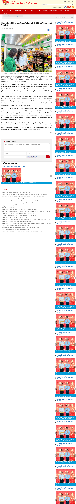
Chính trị (9, 10)
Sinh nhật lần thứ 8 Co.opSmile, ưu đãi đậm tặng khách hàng (15, 229)
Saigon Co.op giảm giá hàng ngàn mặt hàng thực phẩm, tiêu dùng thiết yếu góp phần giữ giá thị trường (24, 200)
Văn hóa (5, 13)
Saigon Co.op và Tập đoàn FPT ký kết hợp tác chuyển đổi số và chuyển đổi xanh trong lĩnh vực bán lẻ (24, 194)
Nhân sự (45, 10)
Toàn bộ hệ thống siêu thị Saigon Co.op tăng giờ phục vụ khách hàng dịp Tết (19, 215)
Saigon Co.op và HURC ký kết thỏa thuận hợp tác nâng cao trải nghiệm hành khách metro (22, 202)
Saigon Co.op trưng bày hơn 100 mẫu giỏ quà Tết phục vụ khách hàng (17, 221)
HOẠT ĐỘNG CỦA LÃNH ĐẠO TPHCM (14, 166)
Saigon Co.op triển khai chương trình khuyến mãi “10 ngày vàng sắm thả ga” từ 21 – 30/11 (22, 231)
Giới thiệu (64, 1)
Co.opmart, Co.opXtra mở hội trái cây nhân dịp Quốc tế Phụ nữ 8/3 (17, 198)
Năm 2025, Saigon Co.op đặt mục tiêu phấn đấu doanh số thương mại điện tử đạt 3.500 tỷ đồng (23, 196)
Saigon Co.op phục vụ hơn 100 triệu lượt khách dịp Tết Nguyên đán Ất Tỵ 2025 (19, 209)
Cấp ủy (25, 10)
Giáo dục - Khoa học (65, 10)
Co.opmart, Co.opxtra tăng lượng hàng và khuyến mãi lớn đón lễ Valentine (18, 204)
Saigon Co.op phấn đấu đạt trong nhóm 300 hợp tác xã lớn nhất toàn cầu (18, 213)
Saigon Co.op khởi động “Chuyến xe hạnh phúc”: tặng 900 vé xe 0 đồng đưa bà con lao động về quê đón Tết (26, 219)
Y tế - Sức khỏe (53, 10)
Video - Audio (70, 1)
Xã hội (31, 10)
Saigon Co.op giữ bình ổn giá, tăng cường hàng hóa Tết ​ (14, 217)
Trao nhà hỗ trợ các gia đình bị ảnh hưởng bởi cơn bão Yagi (15, 225)
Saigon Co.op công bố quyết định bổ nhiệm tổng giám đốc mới (16, 192)
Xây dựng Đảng (17, 10)
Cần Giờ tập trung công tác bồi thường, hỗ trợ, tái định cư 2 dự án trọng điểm (19, 182)
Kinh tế (38, 10)
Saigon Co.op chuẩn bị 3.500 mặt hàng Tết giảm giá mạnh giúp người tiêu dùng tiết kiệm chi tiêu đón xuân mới (26, 223)
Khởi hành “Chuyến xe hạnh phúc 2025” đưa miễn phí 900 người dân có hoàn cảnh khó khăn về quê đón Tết (26, 211)
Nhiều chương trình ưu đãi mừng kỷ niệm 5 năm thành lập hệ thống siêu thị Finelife (20, 227)
